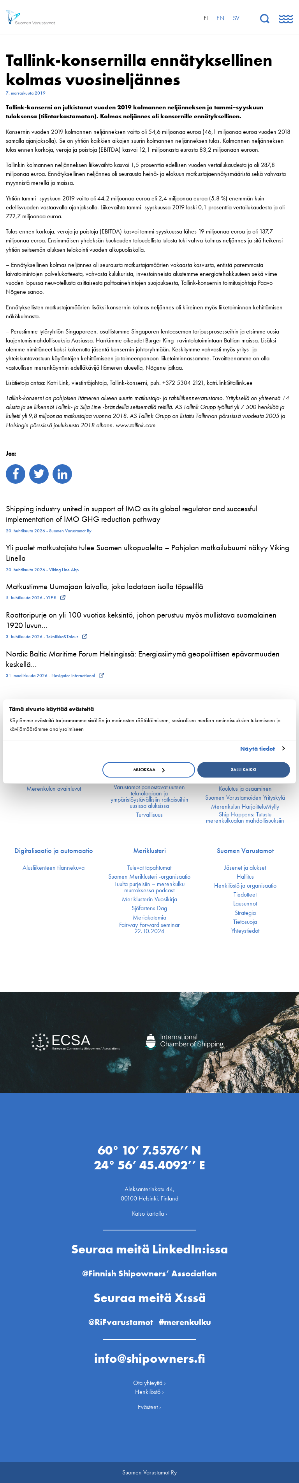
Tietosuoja (245, 922)
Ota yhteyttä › (149, 1383)
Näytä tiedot (257, 749)
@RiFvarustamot (120, 1322)
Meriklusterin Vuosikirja (149, 899)
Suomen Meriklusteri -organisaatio (149, 877)
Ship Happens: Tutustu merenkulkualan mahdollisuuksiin (245, 817)
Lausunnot (245, 903)
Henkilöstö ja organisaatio (245, 886)
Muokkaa (149, 770)
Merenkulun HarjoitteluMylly (245, 807)
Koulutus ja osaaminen (245, 789)
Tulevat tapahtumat (149, 868)
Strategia (245, 913)
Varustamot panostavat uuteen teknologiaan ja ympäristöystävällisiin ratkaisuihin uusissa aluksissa (149, 796)
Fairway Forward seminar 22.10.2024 (149, 928)
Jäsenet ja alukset (245, 868)
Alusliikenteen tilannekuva (53, 868)
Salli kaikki (243, 770)
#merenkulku (185, 1322)
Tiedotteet (245, 895)
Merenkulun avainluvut (53, 789)
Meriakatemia (149, 917)
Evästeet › (149, 1407)
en (220, 18)
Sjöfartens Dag (149, 908)
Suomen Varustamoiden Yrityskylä (245, 798)
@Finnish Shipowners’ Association (149, 1273)
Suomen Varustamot (245, 850)
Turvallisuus (149, 815)
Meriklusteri (149, 850)
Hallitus (245, 877)
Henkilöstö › (149, 1392)
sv (236, 18)
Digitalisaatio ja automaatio (53, 850)
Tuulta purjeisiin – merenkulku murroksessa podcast (149, 887)
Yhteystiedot (245, 931)
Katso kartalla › (149, 1213)
